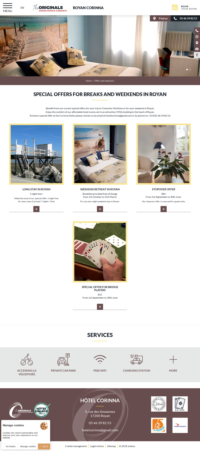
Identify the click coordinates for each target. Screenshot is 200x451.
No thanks (10, 446)
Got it (44, 446)
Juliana (131, 446)
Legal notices (97, 446)
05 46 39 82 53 (100, 423)
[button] (187, 69)
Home (89, 80)
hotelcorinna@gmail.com (100, 430)
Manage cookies (28, 446)
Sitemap (111, 446)
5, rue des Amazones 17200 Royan (100, 413)
